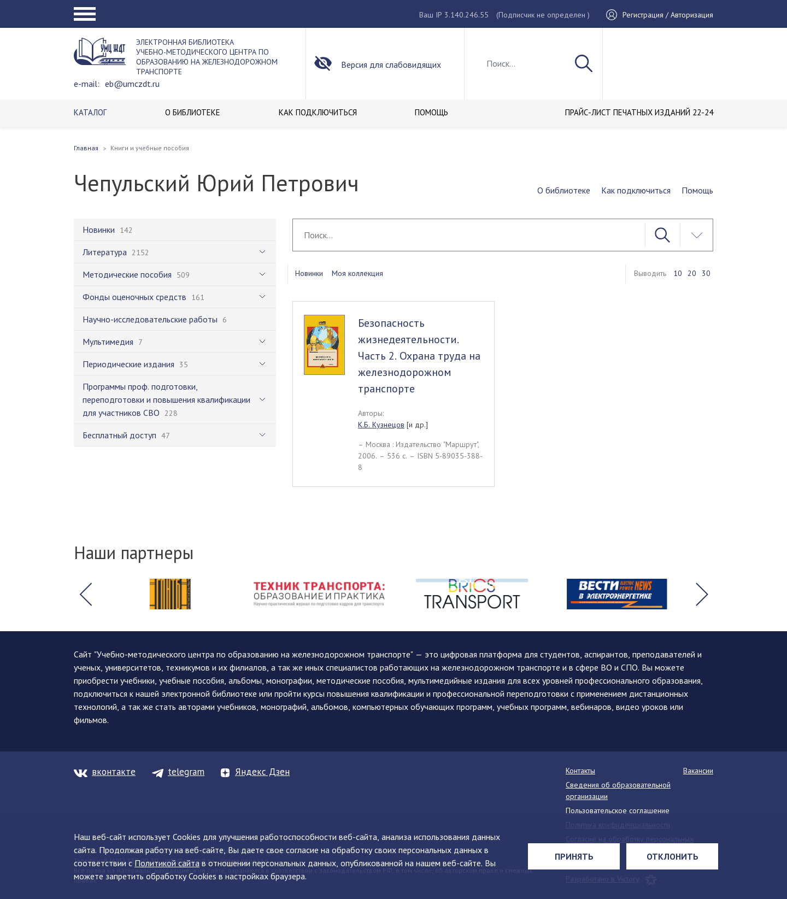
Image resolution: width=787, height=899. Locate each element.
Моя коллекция (357, 273)
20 (692, 273)
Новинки (309, 273)
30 (706, 273)
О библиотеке (563, 190)
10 (677, 273)
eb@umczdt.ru (132, 83)
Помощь (697, 190)
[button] (85, 594)
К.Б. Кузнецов (381, 425)
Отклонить (672, 856)
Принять (574, 856)
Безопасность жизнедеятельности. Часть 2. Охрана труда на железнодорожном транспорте (419, 356)
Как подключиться (636, 190)
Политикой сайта (166, 862)
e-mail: (86, 83)
